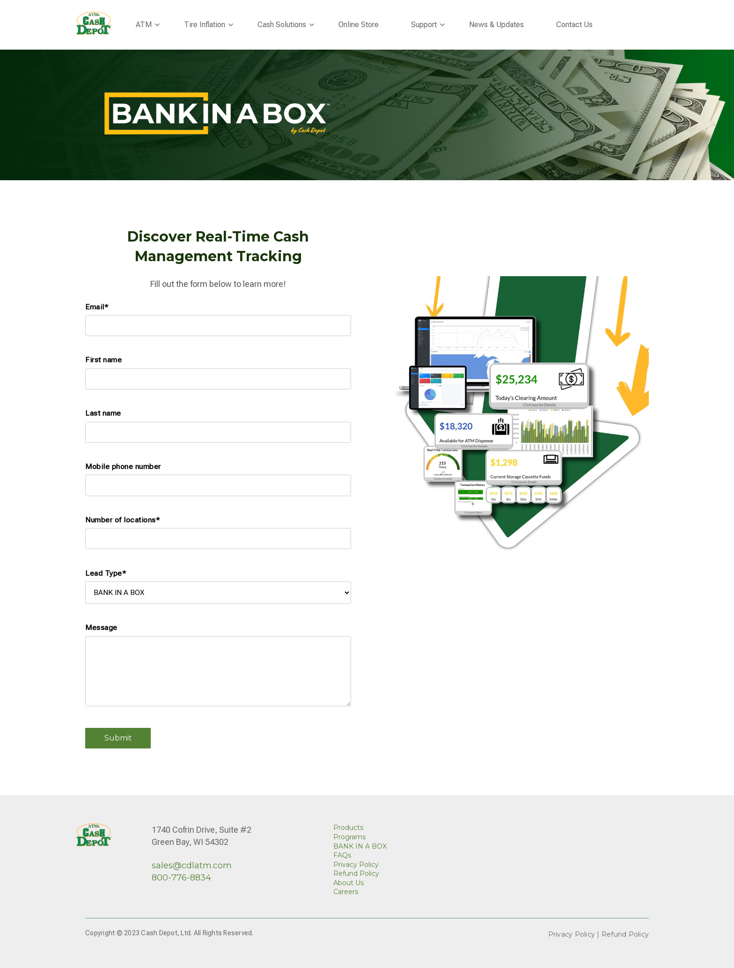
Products (348, 827)
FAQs (342, 855)
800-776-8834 (181, 878)
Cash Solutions (281, 24)
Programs (349, 837)
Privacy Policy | (575, 934)
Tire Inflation (204, 24)
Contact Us (574, 24)
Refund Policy (356, 873)
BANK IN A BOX (360, 846)
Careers (345, 891)
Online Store (358, 24)
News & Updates (496, 24)
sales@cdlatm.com (192, 865)
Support (424, 24)
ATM (144, 24)
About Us (348, 883)
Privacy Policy (356, 864)
